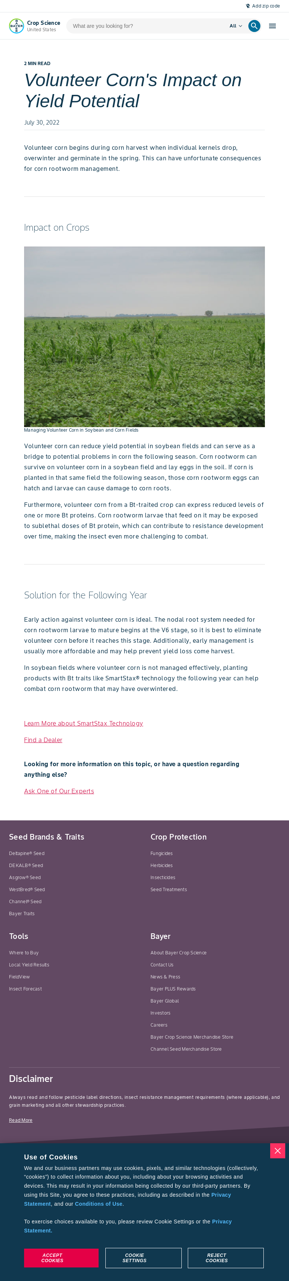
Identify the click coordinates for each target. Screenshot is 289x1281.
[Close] (277, 1150)
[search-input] (142, 26)
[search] (254, 26)
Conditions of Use (98, 1204)
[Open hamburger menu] (272, 25)
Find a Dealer (43, 740)
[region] (144, 1212)
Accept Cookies (52, 1258)
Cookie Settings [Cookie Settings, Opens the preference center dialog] (135, 1258)
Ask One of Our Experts (59, 791)
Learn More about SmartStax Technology (83, 723)
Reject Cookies (217, 1258)
